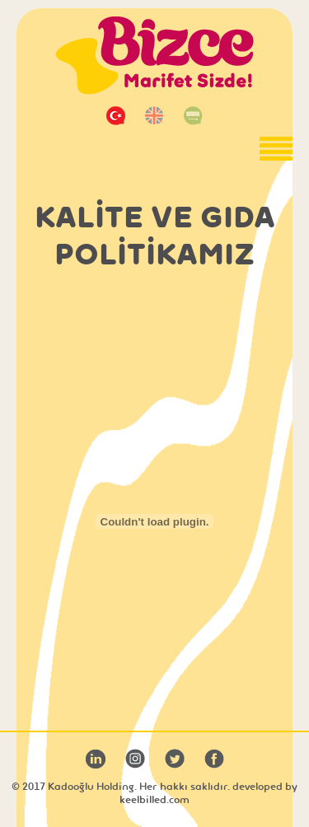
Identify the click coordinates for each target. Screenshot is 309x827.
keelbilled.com (154, 799)
